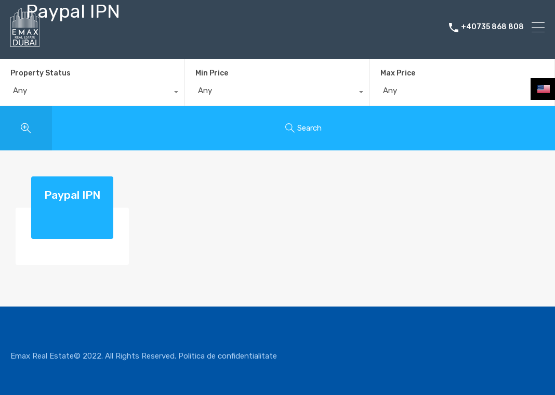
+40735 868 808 (492, 27)
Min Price (211, 73)
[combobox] (92, 93)
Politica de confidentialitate (227, 356)
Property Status (40, 73)
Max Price (397, 73)
